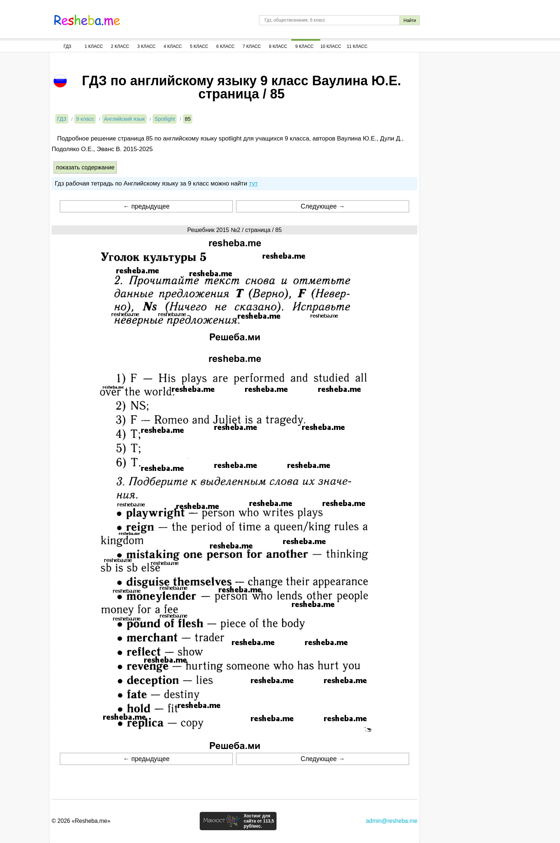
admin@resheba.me (392, 821)
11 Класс (357, 46)
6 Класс (225, 46)
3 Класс (146, 46)
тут (253, 183)
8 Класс (278, 46)
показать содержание (85, 167)
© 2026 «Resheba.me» (81, 821)
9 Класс (304, 46)
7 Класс (252, 46)
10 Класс (330, 46)
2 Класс (120, 46)
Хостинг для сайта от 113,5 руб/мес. (259, 821)
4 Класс (173, 46)
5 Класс (199, 46)
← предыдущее (146, 206)
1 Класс (93, 46)
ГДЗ (67, 46)
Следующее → (323, 206)
